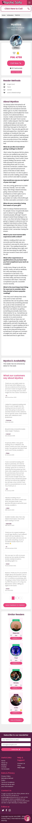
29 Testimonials (16, 68)
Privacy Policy (5, 776)
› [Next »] (21, 598)
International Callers (18, 819)
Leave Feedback (16, 72)
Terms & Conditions (7, 782)
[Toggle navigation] (29, 2)
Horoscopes (5, 769)
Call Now (16, 63)
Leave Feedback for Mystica (14, 605)
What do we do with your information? (8, 785)
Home (3, 15)
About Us (4, 763)
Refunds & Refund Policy (7, 779)
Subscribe (16, 749)
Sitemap (4, 821)
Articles (3, 767)
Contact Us (21, 763)
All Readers (10, 15)
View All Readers (16, 720)
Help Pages (21, 768)
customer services (7, 801)
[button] (16, 8)
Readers (4, 765)
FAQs (19, 765)
